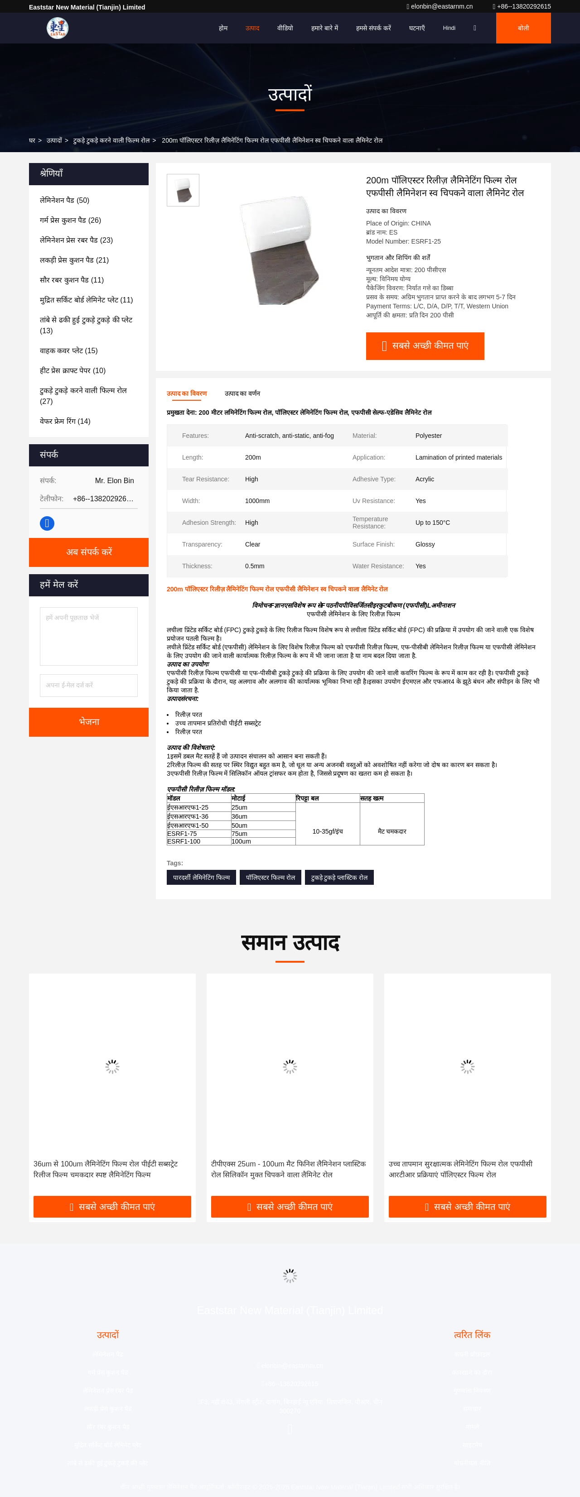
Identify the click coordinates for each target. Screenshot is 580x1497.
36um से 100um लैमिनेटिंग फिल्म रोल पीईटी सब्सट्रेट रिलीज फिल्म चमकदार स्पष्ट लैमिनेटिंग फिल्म (106, 1169)
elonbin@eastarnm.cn (440, 6)
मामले (472, 1426)
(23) (76, 240)
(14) (65, 421)
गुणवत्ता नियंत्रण (472, 1390)
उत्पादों (54, 140)
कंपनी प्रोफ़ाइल (472, 1354)
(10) (73, 370)
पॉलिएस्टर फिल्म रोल (270, 877)
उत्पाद (252, 28)
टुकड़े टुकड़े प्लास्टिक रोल (339, 877)
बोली (523, 28)
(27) (83, 396)
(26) (70, 220)
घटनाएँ (417, 28)
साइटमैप (472, 1445)
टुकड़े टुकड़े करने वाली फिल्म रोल (111, 140)
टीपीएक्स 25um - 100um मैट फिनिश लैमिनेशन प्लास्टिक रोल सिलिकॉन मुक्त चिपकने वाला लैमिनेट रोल (288, 1169)
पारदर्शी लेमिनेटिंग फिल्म (201, 877)
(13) (86, 325)
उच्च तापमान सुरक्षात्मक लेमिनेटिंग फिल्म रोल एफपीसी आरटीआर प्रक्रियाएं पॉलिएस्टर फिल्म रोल (460, 1169)
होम (223, 28)
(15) (69, 351)
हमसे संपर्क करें (373, 28)
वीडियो (285, 28)
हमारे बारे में (324, 28)
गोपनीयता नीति (472, 1463)
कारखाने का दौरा (472, 1372)
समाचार (472, 1408)
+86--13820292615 (522, 6)
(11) (72, 280)
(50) (64, 200)
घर (32, 140)
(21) (74, 260)
